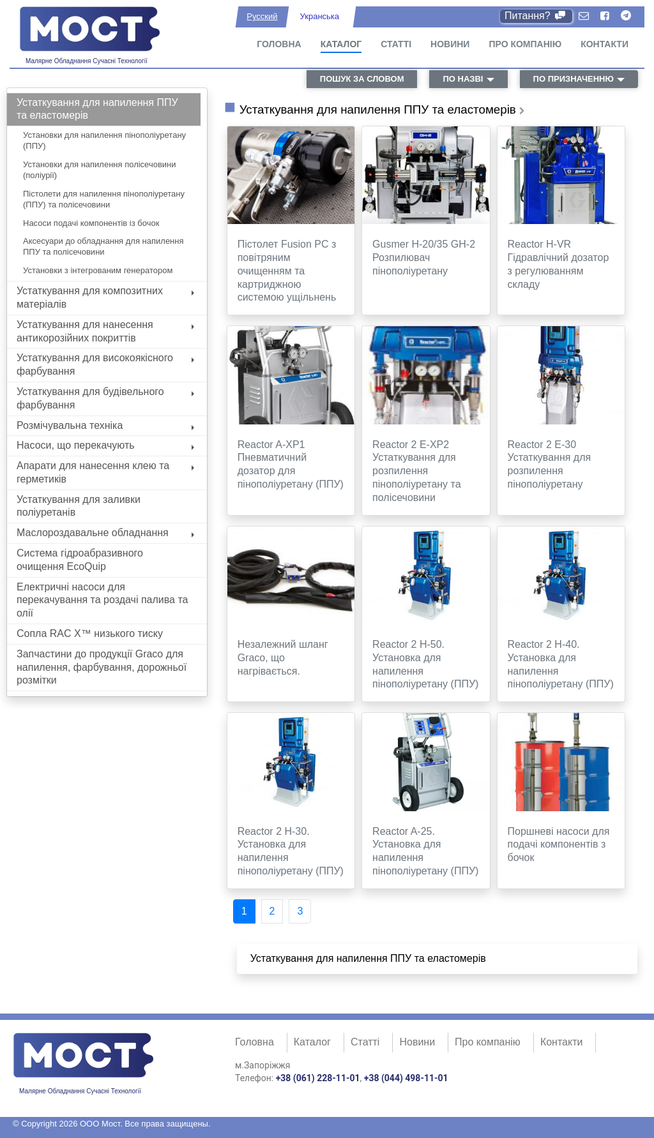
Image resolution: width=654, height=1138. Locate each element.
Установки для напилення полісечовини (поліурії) (99, 170)
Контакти (604, 44)
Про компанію (525, 44)
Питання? (536, 15)
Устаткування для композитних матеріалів (105, 297)
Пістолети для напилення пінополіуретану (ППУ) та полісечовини (104, 199)
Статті (396, 44)
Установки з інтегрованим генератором (97, 270)
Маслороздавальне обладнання (105, 532)
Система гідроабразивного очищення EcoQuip (80, 560)
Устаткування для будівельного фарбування (105, 398)
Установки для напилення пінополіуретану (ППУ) (104, 140)
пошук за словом (362, 79)
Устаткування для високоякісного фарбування (105, 364)
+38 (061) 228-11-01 (318, 1078)
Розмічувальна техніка (105, 425)
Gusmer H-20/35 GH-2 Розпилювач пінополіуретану (423, 257)
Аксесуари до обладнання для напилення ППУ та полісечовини (103, 246)
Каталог (341, 44)
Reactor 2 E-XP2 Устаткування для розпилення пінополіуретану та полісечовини (416, 471)
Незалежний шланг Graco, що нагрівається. (283, 658)
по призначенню (573, 79)
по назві (463, 79)
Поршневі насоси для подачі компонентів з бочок (559, 845)
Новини (449, 44)
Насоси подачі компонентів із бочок (91, 223)
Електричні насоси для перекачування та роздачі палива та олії (102, 600)
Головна (279, 44)
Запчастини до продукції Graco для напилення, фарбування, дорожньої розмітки (101, 667)
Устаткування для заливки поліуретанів (79, 506)
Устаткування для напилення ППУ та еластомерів (97, 109)
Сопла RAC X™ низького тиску (90, 633)
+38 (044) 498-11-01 (406, 1078)
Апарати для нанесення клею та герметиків (105, 472)
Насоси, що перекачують (105, 445)
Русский (262, 16)
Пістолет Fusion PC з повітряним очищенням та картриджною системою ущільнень (287, 271)
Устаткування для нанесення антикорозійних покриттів (105, 331)
